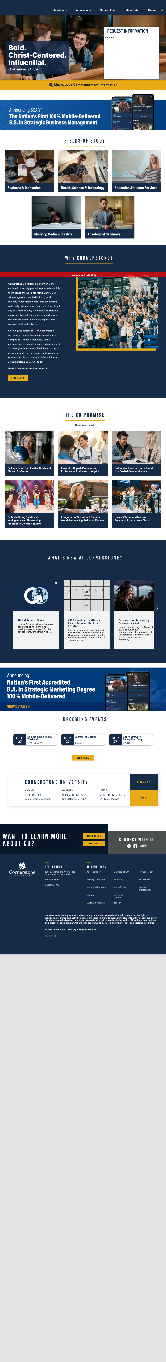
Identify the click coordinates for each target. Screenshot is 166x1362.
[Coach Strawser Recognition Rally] (131, 739)
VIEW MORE (83, 757)
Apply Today (94, 843)
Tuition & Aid (131, 10)
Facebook (135, 846)
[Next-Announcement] (157, 608)
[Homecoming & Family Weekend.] (35, 739)
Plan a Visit (143, 782)
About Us (33, 2)
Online (152, 10)
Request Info (94, 835)
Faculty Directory (95, 879)
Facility (118, 879)
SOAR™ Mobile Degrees (13, 2)
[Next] (157, 740)
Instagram (129, 846)
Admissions (83, 10)
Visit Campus (132, 2)
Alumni (58, 2)
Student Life (107, 10)
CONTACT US (52, 884)
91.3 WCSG (144, 879)
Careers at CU (121, 871)
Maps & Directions (96, 887)
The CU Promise (85, 414)
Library (90, 894)
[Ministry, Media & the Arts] (56, 217)
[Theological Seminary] (109, 217)
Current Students (95, 902)
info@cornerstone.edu (39, 798)
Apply (155, 2)
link (51, 310)
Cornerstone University (22, 869)
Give (68, 2)
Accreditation (93, 871)
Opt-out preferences (145, 888)
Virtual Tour (120, 887)
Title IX (117, 902)
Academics (60, 10)
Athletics (46, 2)
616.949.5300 (111, 2)
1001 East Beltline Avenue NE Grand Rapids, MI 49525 (60, 873)
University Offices (119, 896)
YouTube (143, 846)
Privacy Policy (146, 871)
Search (162, 10)
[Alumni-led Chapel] (83, 739)
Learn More (17, 378)
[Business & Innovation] (29, 171)
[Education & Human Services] (136, 171)
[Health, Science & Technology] (83, 171)
